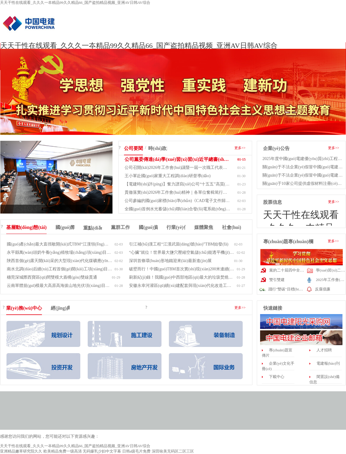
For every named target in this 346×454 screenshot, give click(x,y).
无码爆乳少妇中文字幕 (102, 451)
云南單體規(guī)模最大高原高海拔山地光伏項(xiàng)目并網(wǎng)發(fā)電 (59, 285)
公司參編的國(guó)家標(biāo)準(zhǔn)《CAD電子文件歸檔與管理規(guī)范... (177, 200)
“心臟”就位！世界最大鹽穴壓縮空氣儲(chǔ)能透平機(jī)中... (182, 252)
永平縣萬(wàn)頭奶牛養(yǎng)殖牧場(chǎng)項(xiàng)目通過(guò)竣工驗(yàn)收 (59, 252)
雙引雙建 (277, 279)
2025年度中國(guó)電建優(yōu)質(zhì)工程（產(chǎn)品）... (303, 158)
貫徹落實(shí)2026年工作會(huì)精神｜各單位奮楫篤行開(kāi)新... (177, 192)
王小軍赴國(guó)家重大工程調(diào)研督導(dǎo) (167, 176)
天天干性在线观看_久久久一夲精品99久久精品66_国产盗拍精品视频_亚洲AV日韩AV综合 (75, 2)
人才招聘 (324, 350)
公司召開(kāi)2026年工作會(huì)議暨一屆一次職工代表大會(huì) (177, 167)
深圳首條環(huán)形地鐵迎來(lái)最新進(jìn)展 (170, 260)
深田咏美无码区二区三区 (173, 451)
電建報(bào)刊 (328, 363)
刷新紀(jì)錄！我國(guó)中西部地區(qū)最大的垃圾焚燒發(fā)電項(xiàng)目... (182, 277)
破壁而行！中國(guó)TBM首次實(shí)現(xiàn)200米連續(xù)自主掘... (182, 269)
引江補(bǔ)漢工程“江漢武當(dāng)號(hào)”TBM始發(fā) (178, 244)
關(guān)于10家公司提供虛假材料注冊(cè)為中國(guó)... (303, 183)
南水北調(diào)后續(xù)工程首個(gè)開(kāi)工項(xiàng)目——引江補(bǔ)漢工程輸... (59, 269)
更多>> (240, 148)
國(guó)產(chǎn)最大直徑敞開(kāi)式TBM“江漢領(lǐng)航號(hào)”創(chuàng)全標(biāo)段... (59, 244)
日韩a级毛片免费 (136, 451)
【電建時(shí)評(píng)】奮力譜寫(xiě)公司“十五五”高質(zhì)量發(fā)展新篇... (177, 184)
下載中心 (276, 376)
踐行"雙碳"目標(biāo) (286, 289)
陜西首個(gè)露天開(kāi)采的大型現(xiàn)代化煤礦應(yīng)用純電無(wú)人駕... (59, 260)
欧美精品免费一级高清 (62, 451)
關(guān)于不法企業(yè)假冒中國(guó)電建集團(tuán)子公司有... (303, 167)
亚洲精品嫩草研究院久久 (21, 451)
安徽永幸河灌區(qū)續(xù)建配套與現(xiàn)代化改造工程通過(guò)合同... (182, 285)
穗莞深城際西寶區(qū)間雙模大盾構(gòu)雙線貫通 (52, 277)
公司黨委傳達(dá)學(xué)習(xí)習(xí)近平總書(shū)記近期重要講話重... (177, 159)
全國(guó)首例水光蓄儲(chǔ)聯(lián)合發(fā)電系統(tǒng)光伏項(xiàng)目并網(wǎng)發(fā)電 (177, 209)
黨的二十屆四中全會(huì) (290, 270)
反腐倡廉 (322, 289)
